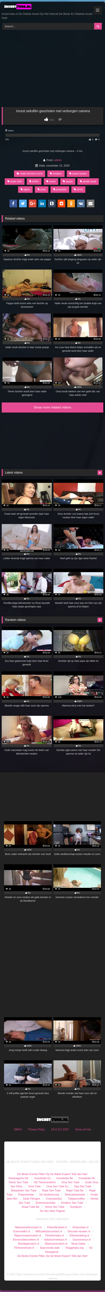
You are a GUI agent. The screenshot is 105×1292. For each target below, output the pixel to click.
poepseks (60, 189)
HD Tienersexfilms (45, 1182)
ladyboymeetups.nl (55, 1239)
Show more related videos (52, 407)
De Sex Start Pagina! (52, 1210)
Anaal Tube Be (31, 1206)
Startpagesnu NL (18, 1178)
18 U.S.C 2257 (60, 1129)
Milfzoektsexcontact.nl (49, 1231)
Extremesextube (45, 1202)
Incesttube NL (86, 1178)
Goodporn (76, 1206)
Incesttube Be (64, 1178)
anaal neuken (78, 173)
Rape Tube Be (75, 1190)
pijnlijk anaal (88, 181)
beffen (34, 181)
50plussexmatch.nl (56, 1243)
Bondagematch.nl (28, 1243)
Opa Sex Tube (82, 1186)
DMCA (18, 1129)
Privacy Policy (36, 1129)
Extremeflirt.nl (21, 1231)
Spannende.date (50, 1247)
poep (42, 189)
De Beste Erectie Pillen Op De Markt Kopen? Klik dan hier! (52, 1174)
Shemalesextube (75, 1194)
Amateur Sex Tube (72, 1202)
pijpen (25, 189)
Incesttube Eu (42, 1178)
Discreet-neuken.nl (79, 1231)
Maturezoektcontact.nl (28, 1227)
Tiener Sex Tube (18, 1182)
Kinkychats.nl (80, 1227)
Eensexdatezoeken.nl (26, 1239)
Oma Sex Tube (70, 1182)
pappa (68, 181)
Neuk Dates (78, 1243)
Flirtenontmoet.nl (24, 1247)
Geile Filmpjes (31, 1198)
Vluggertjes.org (74, 1247)
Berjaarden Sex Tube (23, 1190)
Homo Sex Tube (54, 1206)
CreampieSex (54, 1198)
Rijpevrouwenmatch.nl (27, 1235)
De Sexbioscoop (49, 1194)
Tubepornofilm (76, 1198)
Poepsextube (26, 1194)
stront (78, 189)
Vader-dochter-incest (30, 173)
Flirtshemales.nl (54, 1235)
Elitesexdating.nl (79, 1235)
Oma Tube (34, 1186)
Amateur (56, 173)
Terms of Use (83, 1129)
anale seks (14, 181)
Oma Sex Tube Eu (57, 1186)
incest (51, 181)
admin (58, 160)
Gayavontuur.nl (82, 1239)
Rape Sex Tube (51, 1190)
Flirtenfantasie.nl (57, 1227)
